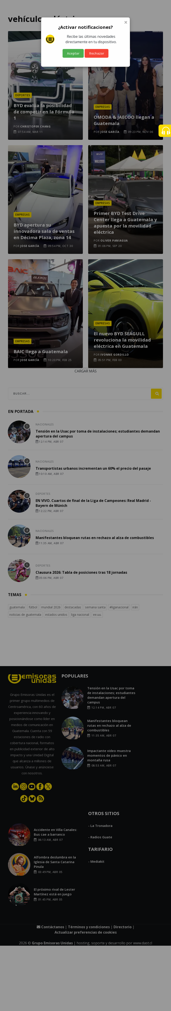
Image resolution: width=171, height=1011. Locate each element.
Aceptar (73, 53)
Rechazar (96, 53)
